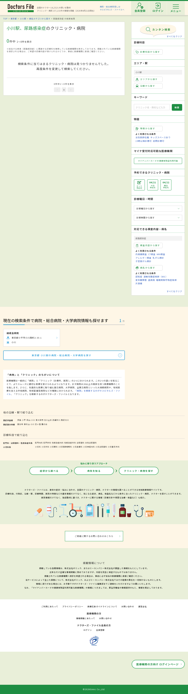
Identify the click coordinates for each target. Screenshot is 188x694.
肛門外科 (47, 442)
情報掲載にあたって (85, 618)
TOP (5, 18)
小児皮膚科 (77, 446)
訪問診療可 (158, 140)
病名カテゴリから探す (39, 18)
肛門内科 (39, 442)
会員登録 (100, 630)
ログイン (87, 630)
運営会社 (142, 606)
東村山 (27, 424)
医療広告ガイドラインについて (102, 606)
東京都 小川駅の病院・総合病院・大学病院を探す (62, 355)
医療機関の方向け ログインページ (157, 664)
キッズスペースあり (160, 137)
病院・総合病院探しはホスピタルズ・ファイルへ (112, 8)
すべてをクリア (174, 36)
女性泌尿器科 (91, 442)
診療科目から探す (148, 51)
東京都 (14, 18)
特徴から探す (145, 128)
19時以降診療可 (143, 140)
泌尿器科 (80, 442)
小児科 (38, 446)
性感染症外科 (70, 442)
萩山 (28, 420)
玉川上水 (48, 420)
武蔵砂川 (56, 420)
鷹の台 (44, 424)
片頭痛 (138, 283)
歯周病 (151, 280)
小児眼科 (54, 446)
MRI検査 (161, 254)
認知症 (138, 276)
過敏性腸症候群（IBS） (156, 276)
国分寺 (20, 424)
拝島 (19, 420)
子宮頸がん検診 (143, 261)
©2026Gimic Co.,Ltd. (94, 689)
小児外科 (45, 446)
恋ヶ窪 (38, 424)
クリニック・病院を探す (138, 470)
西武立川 (65, 420)
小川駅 (23, 18)
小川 (33, 420)
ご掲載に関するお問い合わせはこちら (94, 536)
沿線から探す (145, 86)
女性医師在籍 (142, 137)
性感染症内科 (58, 442)
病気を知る (94, 470)
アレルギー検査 (143, 257)
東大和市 (39, 420)
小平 (24, 420)
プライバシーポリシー (72, 606)
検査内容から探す (148, 245)
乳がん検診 (158, 257)
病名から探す (145, 267)
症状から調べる (49, 470)
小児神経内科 (89, 446)
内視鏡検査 (141, 254)
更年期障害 (141, 280)
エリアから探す (147, 79)
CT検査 (151, 254)
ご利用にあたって (49, 606)
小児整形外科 (113, 446)
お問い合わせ (127, 606)
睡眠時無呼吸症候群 (166, 280)
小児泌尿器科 (101, 446)
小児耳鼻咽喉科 (65, 446)
